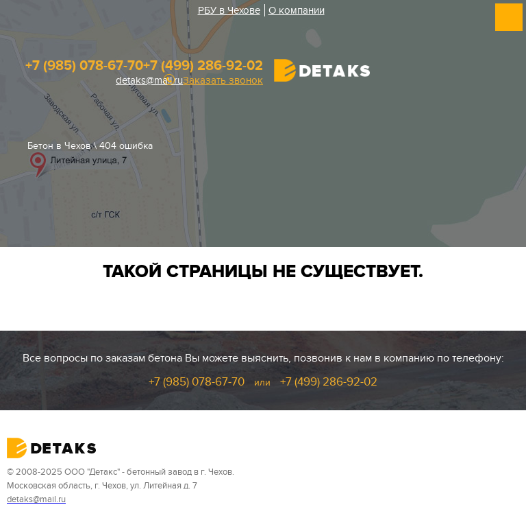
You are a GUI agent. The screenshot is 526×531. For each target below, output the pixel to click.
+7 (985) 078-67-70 (84, 66)
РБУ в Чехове (229, 10)
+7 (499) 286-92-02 (203, 66)
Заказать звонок (223, 80)
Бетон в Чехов (59, 146)
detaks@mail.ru (149, 80)
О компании (296, 10)
